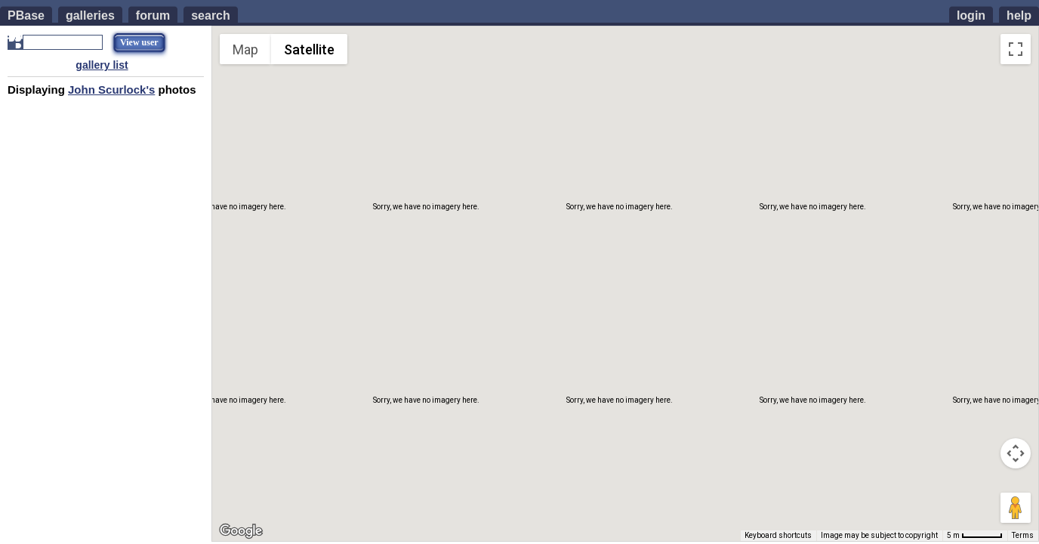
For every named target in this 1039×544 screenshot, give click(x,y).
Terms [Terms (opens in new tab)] (1023, 535)
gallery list (102, 65)
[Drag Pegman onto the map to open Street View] (1015, 508)
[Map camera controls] (1015, 453)
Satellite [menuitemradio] (309, 49)
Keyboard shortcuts (778, 535)
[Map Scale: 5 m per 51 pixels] (974, 535)
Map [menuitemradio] (245, 49)
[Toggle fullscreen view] (1015, 49)
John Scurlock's (111, 89)
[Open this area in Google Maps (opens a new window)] (241, 531)
